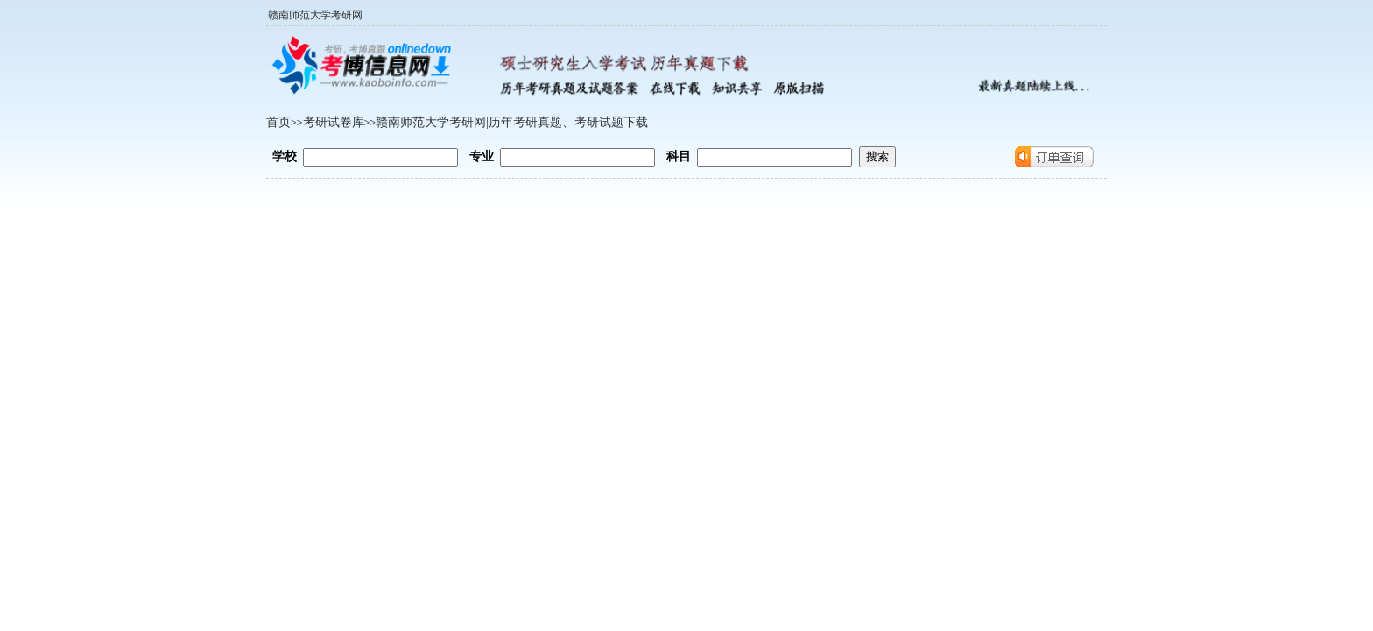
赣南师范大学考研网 (315, 15)
